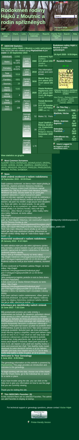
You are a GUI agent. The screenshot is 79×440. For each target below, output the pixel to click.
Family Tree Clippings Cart (57, 36)
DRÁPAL (46, 163)
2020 (34, 93)
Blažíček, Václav (61, 113)
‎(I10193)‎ (48, 105)
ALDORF (5, 163)
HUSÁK (19, 165)
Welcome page (6, 35)
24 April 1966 (74, 139)
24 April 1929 (74, 131)
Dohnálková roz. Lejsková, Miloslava (61, 139)
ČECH (12, 163)
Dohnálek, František (58, 130)
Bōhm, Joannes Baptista (61, 122)
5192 (18, 89)
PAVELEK (32, 167)
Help (75, 34)
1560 (34, 61)
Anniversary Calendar (34, 35)
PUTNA (13, 170)
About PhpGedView (63, 30)
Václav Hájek (65, 407)
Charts (15, 34)
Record (62, 110)
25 (19, 84)
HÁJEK (4, 165)
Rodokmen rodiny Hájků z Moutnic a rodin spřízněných (23, 16)
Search (67, 34)
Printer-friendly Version (41, 422)
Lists (24, 34)
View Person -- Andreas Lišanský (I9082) (65, 102)
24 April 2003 (74, 115)
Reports (46, 34)
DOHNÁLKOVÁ (34, 163)
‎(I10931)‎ (46, 61)
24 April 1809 (74, 123)
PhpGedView (6, 365)
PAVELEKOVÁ (44, 167)
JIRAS (3, 167)
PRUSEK (5, 170)
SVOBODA (22, 170)
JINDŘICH (28, 165)
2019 (34, 72)
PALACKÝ (22, 167)
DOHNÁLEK (21, 163)
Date (74, 110)
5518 (18, 74)
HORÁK (11, 165)
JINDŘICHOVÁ (40, 165)
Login (3, 29)
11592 (17, 56)
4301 (18, 79)
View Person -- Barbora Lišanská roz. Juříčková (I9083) (66, 98)
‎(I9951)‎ (48, 92)
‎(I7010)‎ (48, 81)
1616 (34, 81)
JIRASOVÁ (12, 167)
